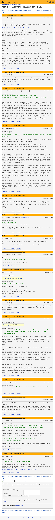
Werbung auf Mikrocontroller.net (44, 517)
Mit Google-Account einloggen (11, 501)
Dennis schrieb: (7, 94)
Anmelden (30, 10)
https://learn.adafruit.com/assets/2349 (15, 27)
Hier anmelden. (19, 505)
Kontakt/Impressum (7, 517)
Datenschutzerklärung (19, 517)
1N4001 (15, 185)
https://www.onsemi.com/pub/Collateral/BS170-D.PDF (19, 469)
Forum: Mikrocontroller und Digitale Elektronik (11, 4)
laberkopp (13, 128)
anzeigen (20, 278)
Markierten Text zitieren (8, 68)
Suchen (25, 10)
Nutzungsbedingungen (30, 517)
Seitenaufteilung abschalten (23, 481)
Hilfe (50, 10)
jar (11, 456)
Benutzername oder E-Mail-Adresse (13, 491)
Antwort (18, 68)
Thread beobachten (8, 481)
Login (3, 12)
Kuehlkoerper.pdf (7, 325)
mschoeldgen (25, 91)
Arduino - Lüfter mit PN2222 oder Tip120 (12, 15)
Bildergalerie (44, 10)
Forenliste (4, 10)
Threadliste (11, 10)
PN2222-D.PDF (7, 278)
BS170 (11, 464)
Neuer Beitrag (18, 10)
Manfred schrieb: (8, 459)
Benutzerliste (37, 10)
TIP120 (18, 57)
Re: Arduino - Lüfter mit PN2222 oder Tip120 (13, 72)
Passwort (5, 493)
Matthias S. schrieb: (9, 258)
